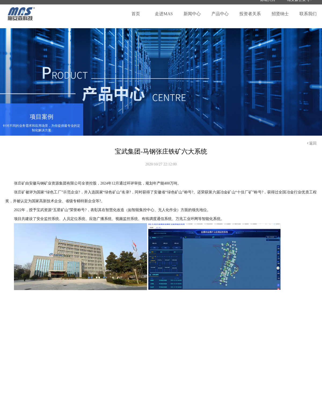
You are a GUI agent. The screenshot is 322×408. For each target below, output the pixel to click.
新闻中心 (192, 10)
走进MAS (164, 10)
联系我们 (308, 10)
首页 (135, 10)
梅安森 (21, 10)
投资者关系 (250, 10)
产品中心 (220, 10)
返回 (312, 143)
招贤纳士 (280, 10)
